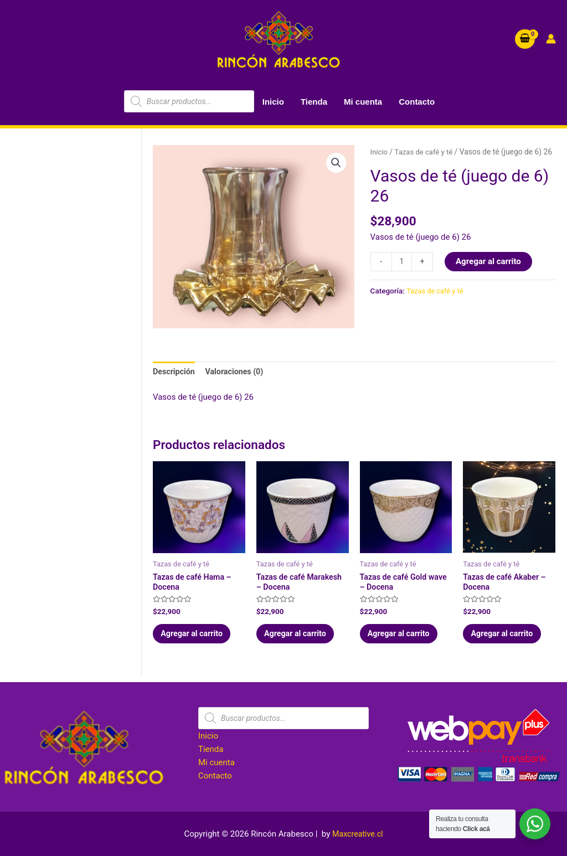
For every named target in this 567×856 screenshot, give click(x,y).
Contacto (417, 101)
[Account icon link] (551, 39)
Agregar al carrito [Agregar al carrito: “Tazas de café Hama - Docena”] (196, 638)
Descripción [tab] (175, 372)
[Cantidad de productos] (402, 274)
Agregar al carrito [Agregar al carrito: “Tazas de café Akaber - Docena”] (506, 638)
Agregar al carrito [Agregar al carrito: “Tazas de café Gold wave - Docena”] (403, 638)
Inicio (273, 101)
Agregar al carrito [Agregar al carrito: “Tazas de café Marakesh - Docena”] (300, 638)
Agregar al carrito (489, 274)
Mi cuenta (363, 101)
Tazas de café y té (425, 151)
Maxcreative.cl (357, 834)
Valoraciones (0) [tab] (238, 372)
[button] (336, 163)
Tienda (314, 101)
